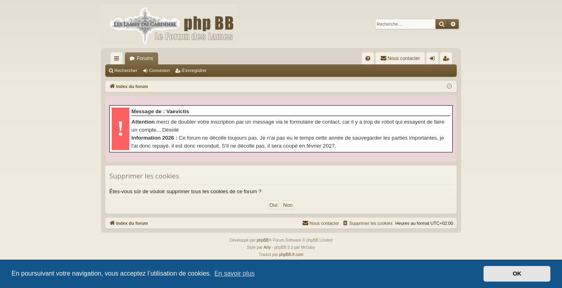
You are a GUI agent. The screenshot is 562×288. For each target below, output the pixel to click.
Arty (267, 247)
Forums (145, 58)
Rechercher (125, 70)
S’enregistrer (194, 70)
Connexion (159, 70)
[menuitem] (368, 58)
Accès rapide (118, 60)
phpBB (263, 240)
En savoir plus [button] (234, 273)
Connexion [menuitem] (434, 60)
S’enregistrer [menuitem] (448, 60)
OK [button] (517, 273)
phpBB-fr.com (291, 254)
